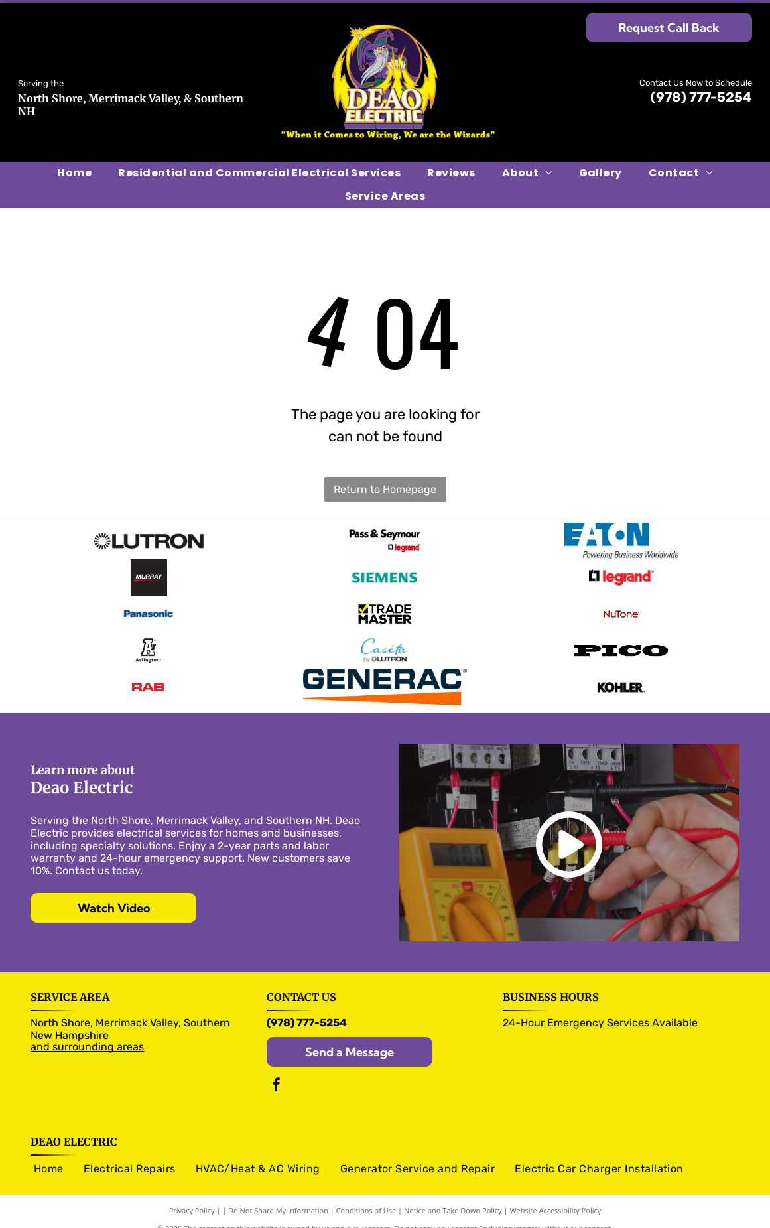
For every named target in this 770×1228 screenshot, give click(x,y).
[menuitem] (74, 173)
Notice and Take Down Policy (453, 1194)
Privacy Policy (192, 1194)
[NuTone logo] (621, 605)
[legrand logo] (621, 572)
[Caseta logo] (385, 638)
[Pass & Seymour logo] (385, 539)
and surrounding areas (87, 1030)
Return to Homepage (385, 489)
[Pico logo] (621, 638)
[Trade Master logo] (385, 605)
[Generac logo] (385, 672)
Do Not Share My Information (278, 1194)
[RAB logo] (149, 672)
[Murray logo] (149, 572)
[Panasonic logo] (149, 605)
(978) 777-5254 (701, 97)
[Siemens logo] (385, 572)
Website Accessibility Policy (555, 1194)
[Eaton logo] (621, 539)
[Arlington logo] (149, 638)
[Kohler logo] (621, 672)
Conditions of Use (366, 1194)
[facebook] (277, 1070)
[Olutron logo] (149, 539)
